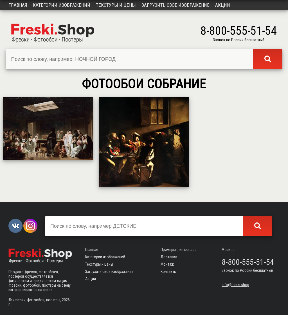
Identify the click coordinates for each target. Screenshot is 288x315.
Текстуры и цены (116, 5)
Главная (17, 5)
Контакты (169, 271)
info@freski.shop (235, 284)
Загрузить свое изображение (175, 5)
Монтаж (167, 264)
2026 (66, 300)
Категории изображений (61, 5)
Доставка (169, 257)
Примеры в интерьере (179, 249)
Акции (222, 5)
